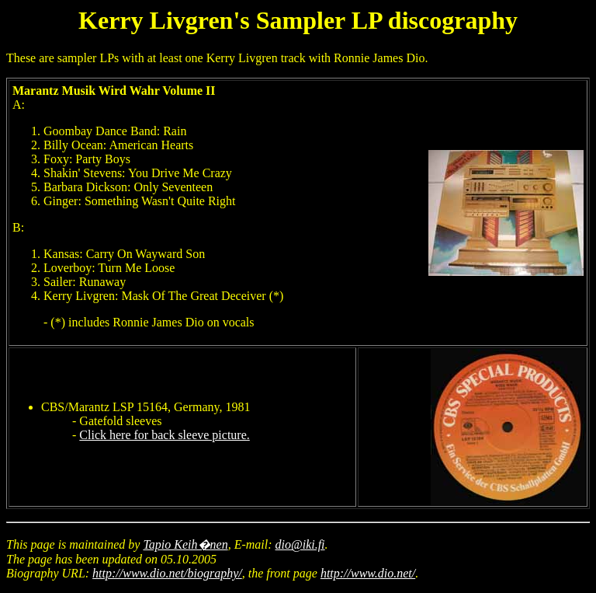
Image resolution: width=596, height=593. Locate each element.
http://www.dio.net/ (368, 573)
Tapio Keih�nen (185, 544)
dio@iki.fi (300, 544)
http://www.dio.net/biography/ (167, 573)
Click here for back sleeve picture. (164, 434)
